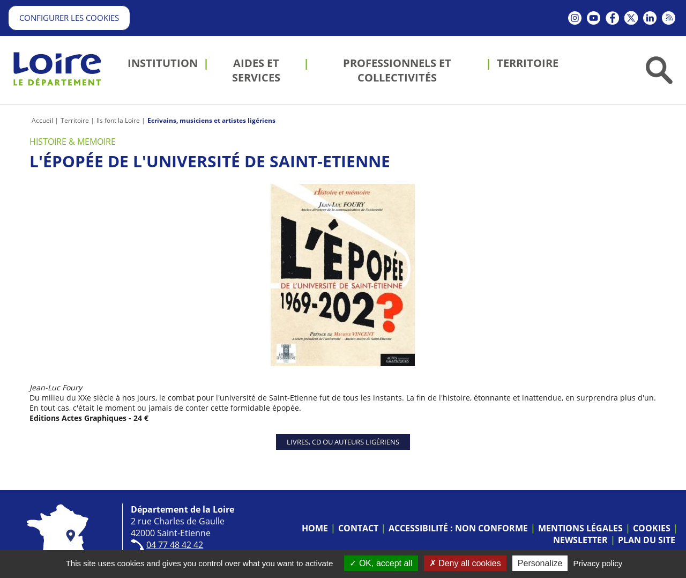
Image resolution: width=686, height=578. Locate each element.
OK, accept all (380, 563)
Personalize (540, 563)
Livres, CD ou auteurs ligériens (343, 442)
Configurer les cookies (69, 17)
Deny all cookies (465, 563)
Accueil (42, 120)
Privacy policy (598, 563)
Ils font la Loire (118, 120)
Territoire (75, 120)
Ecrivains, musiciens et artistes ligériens (211, 120)
